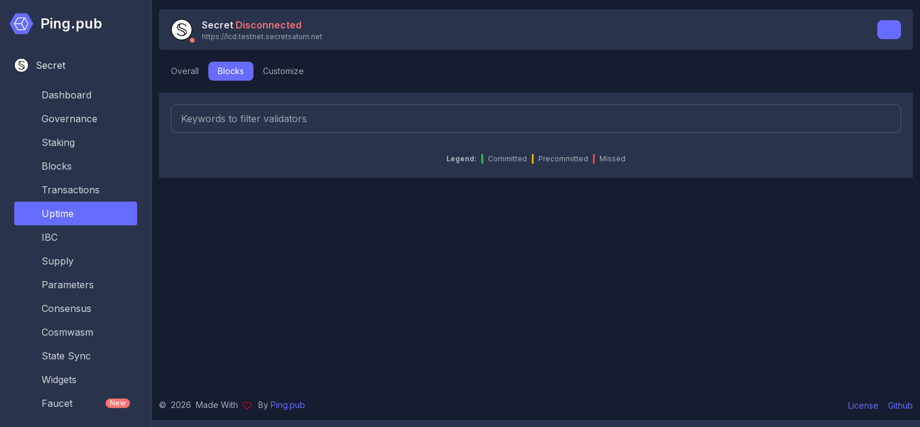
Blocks (231, 71)
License (863, 405)
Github (900, 405)
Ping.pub (288, 405)
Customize (283, 71)
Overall (185, 71)
